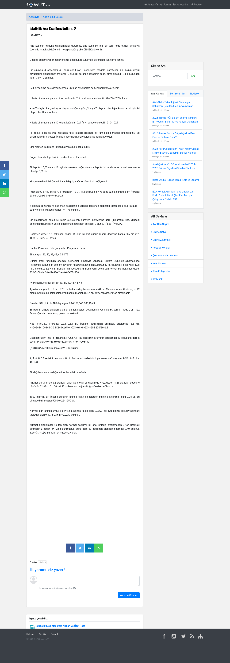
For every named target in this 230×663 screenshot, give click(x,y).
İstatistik (42, 562)
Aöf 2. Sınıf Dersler (53, 16)
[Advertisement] (85, 466)
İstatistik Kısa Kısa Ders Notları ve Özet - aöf (60, 625)
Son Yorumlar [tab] (177, 93)
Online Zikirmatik (161, 239)
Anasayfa (151, 4)
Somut (54, 634)
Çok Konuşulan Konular (164, 255)
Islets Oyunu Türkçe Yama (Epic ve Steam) (175, 179)
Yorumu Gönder (129, 595)
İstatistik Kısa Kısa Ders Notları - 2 (53, 28)
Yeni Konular (158, 263)
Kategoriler (181, 4)
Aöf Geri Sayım (160, 224)
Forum (165, 4)
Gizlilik (42, 634)
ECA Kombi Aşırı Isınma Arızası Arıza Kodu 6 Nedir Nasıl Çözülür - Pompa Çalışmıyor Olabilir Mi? (172, 195)
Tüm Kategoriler (160, 271)
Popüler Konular (160, 247)
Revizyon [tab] (195, 93)
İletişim (30, 634)
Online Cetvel (159, 231)
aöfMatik (156, 279)
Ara (193, 76)
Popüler (196, 4)
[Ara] (169, 76)
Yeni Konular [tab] (158, 93)
